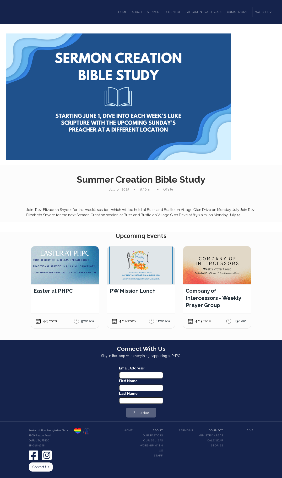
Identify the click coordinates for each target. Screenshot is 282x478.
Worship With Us (151, 448)
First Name (129, 381)
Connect (216, 430)
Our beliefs (153, 440)
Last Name (128, 394)
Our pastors (153, 435)
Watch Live (264, 12)
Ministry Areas (211, 435)
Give (250, 430)
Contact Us (40, 467)
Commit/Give (237, 12)
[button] (137, 12)
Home (122, 12)
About (158, 430)
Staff (158, 455)
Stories (217, 445)
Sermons (186, 430)
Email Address (132, 368)
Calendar (215, 440)
